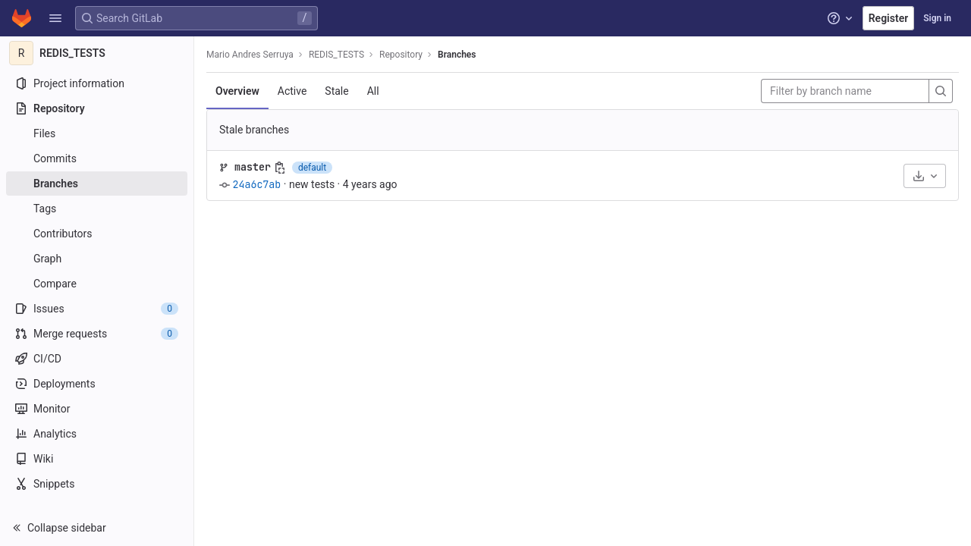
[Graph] (96, 258)
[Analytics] (96, 434)
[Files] (96, 133)
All (373, 91)
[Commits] (96, 158)
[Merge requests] (96, 334)
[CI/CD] (96, 359)
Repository (401, 54)
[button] (55, 18)
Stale (336, 91)
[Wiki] (96, 459)
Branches (457, 54)
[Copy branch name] (280, 167)
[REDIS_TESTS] (97, 53)
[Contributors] (96, 233)
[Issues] (96, 309)
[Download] (924, 176)
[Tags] (96, 208)
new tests (312, 184)
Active (292, 91)
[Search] (941, 91)
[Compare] (96, 283)
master (252, 167)
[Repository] (96, 108)
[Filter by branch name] (845, 91)
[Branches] (96, 183)
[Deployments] (96, 384)
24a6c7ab (256, 184)
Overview (237, 91)
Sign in (937, 18)
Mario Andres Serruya (250, 54)
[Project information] (96, 83)
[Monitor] (96, 409)
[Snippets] (96, 484)
